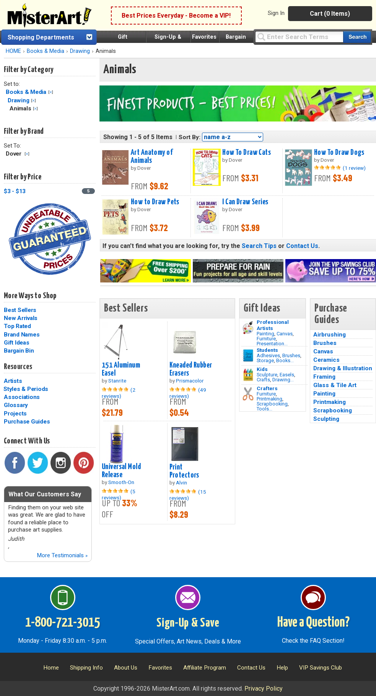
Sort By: (189, 137)
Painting (265, 334)
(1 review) (354, 168)
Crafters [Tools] (267, 388)
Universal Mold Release (121, 471)
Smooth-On (121, 482)
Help (282, 667)
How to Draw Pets (155, 202)
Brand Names (21, 334)
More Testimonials (62, 555)
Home (51, 667)
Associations (22, 397)
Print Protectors (184, 471)
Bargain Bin (19, 350)
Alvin (181, 482)
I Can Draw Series (245, 202)
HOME (13, 51)
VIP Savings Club (320, 667)
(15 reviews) (187, 495)
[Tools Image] (248, 394)
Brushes (291, 355)
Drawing (80, 51)
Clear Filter (51, 92)
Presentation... (272, 343)
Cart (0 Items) (330, 13)
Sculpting (326, 418)
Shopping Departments (41, 37)
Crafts (263, 379)
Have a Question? (313, 623)
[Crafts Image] (248, 375)
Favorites (204, 37)
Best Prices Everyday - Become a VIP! (176, 15)
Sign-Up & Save (188, 623)
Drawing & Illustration (342, 368)
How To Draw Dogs (339, 152)
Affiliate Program (204, 667)
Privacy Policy (263, 688)
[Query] (299, 36)
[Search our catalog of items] (357, 37)
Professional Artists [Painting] (273, 325)
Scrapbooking (272, 404)
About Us (125, 667)
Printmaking (269, 399)
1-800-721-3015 (62, 623)
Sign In (276, 13)
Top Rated (17, 326)
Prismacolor (190, 381)
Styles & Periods (25, 389)
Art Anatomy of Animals (152, 156)
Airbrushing (329, 334)
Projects (15, 413)
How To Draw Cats (246, 152)
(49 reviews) (187, 393)
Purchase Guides (27, 421)
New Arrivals (20, 318)
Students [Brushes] (267, 350)
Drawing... (283, 379)
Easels (287, 375)
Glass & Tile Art (334, 385)
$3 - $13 (15, 191)
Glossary (16, 405)
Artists (13, 381)
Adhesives (268, 355)
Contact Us (302, 246)
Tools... (264, 409)
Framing (324, 376)
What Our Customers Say (44, 494)
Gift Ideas (16, 342)
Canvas (285, 334)
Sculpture (267, 375)
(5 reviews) (118, 494)
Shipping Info (86, 667)
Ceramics (326, 359)
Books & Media (45, 51)
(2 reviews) (118, 393)
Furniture (266, 338)
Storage (265, 360)
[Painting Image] (248, 328)
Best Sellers (20, 310)
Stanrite (117, 381)
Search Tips (259, 246)
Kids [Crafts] (262, 369)
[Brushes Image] (248, 356)
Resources (18, 367)
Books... (285, 360)
